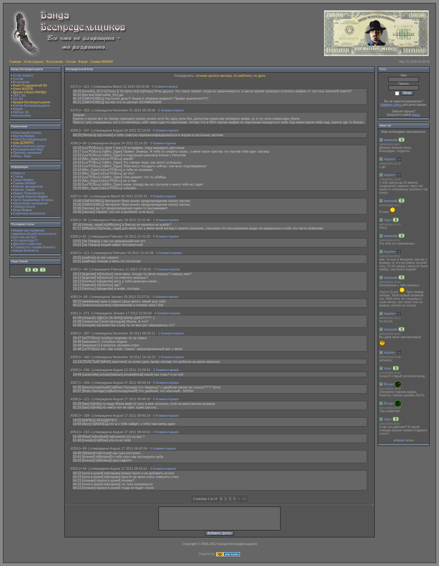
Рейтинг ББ (21, 112)
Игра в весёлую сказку (29, 146)
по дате (259, 75)
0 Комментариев (164, 86)
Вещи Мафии (22, 210)
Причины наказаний (27, 152)
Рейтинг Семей (23, 190)
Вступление (54, 61)
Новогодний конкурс (27, 132)
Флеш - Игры (22, 156)
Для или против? (25, 237)
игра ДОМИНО (23, 142)
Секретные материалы (29, 213)
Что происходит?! (25, 240)
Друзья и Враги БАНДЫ (29, 92)
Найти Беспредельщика (30, 139)
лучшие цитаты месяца (214, 75)
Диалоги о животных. (28, 244)
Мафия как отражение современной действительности (33, 232)
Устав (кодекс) (33, 61)
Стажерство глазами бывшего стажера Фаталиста (33, 249)
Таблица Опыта (24, 206)
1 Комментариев (166, 220)
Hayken (389, 159)
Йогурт (389, 384)
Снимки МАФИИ (101, 61)
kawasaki (391, 140)
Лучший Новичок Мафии (30, 196)
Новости (19, 173)
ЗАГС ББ (19, 95)
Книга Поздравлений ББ (30, 85)
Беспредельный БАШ (28, 149)
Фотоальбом (22, 115)
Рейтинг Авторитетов (28, 186)
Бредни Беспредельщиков (31, 102)
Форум (82, 61)
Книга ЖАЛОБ (23, 88)
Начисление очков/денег (30, 203)
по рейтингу (243, 75)
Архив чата (403, 440)
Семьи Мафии (23, 180)
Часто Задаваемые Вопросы (33, 200)
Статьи (18, 176)
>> (244, 499)
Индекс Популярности (28, 193)
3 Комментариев (166, 370)
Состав (71, 61)
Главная (15, 61)
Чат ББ (18, 99)
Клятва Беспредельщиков (31, 105)
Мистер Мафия (24, 136)
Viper (387, 220)
